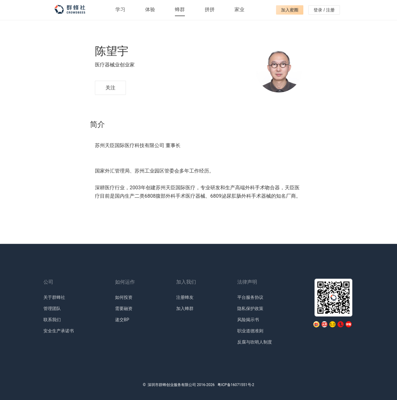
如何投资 (123, 297)
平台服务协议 (250, 297)
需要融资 (123, 308)
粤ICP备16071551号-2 (235, 385)
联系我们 (52, 319)
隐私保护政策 (250, 308)
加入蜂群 (185, 308)
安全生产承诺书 (58, 330)
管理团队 (52, 308)
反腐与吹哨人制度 (254, 341)
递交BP (122, 319)
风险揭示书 (248, 319)
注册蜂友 (185, 297)
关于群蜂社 (54, 297)
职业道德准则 (250, 330)
